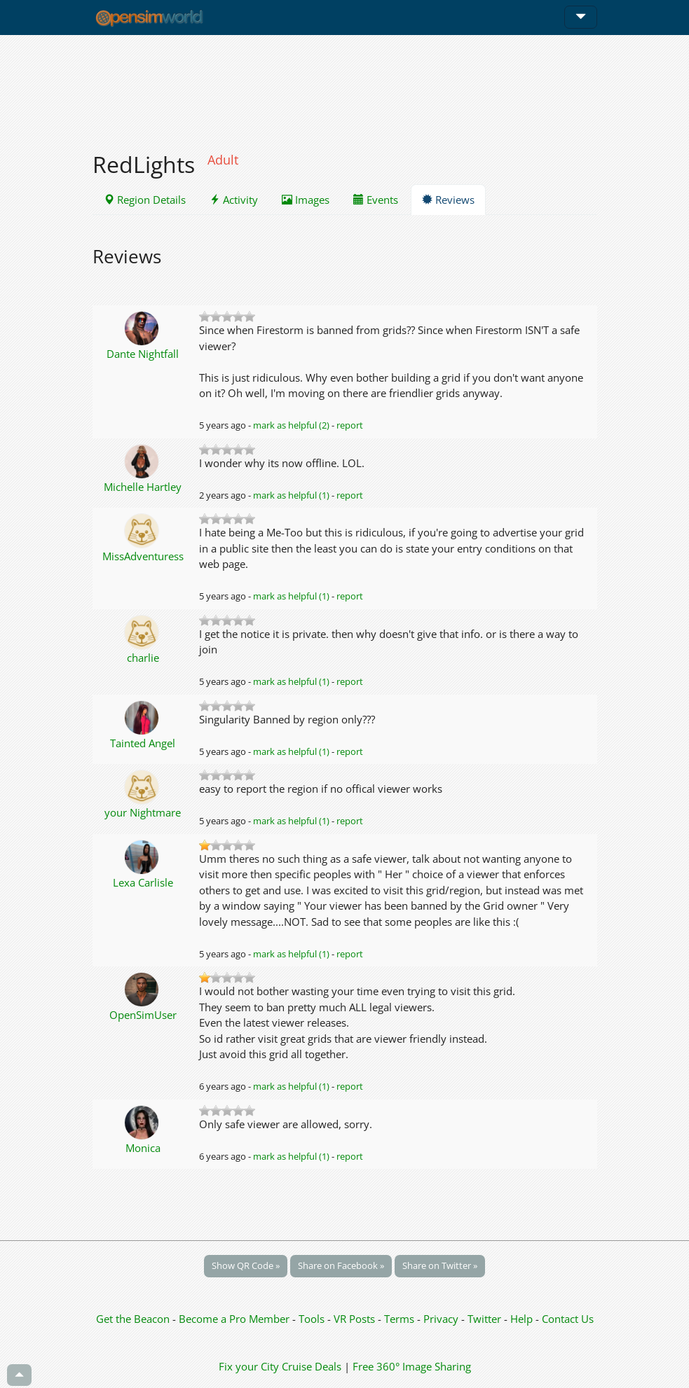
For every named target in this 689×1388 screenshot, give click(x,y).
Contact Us (568, 1319)
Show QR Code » (246, 1265)
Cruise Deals (311, 1366)
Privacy (440, 1319)
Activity (234, 200)
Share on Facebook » (341, 1265)
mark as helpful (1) (291, 495)
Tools (313, 1319)
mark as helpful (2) (291, 425)
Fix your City (249, 1366)
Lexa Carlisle (143, 882)
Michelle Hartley (143, 487)
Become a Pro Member (235, 1319)
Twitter (484, 1319)
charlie (143, 658)
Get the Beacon (133, 1319)
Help (521, 1319)
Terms (400, 1319)
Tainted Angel (142, 743)
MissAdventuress (143, 556)
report (349, 425)
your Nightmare (142, 812)
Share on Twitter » (439, 1265)
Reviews (448, 200)
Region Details (145, 200)
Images (305, 200)
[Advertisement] (345, 85)
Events (375, 200)
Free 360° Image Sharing (412, 1366)
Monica (143, 1148)
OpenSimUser (143, 1015)
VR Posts (356, 1319)
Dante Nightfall (143, 354)
